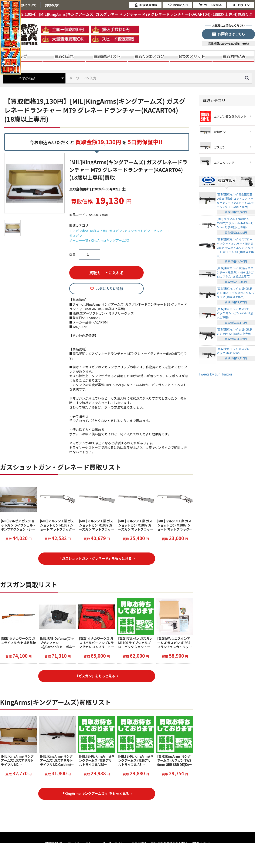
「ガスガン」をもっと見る (95, 677)
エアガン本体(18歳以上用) (88, 231)
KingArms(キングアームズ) (110, 240)
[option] (35, 183)
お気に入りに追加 (109, 288)
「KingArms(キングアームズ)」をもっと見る (95, 795)
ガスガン (115, 231)
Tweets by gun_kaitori (215, 374)
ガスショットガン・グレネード (146, 231)
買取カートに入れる (106, 272)
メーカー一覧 (78, 240)
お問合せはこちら (231, 34)
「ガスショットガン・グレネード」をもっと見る (95, 558)
